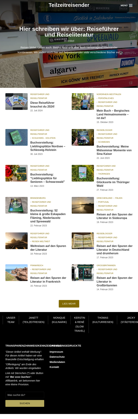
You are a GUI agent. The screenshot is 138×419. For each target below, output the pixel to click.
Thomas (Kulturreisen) (102, 325)
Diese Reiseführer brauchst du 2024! (42, 104)
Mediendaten (57, 366)
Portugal (103, 202)
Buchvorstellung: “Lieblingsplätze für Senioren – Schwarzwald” (47, 178)
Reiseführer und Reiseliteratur (39, 96)
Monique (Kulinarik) (59, 325)
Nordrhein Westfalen (109, 94)
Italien (118, 198)
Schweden (104, 142)
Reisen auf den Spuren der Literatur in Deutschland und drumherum (112, 252)
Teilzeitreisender (69, 5)
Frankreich (36, 270)
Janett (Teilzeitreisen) (33, 325)
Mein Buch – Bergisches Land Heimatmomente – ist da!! (113, 114)
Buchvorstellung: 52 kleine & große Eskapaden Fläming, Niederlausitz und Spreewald (48, 216)
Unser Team (10, 325)
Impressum (56, 356)
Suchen (25, 408)
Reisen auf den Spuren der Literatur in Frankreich (48, 284)
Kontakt (54, 371)
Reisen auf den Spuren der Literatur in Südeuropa (112, 218)
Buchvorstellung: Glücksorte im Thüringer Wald (113, 182)
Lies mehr (69, 308)
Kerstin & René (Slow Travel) (79, 329)
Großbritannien (106, 270)
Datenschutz (57, 361)
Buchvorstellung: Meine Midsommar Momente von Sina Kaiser (114, 150)
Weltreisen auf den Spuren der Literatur (44, 248)
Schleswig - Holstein (44, 138)
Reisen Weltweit (41, 242)
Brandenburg (38, 198)
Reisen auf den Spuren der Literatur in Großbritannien (112, 286)
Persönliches (106, 98)
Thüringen (104, 174)
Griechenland (104, 198)
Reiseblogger (104, 130)
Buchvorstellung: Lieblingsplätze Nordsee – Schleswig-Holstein (48, 146)
